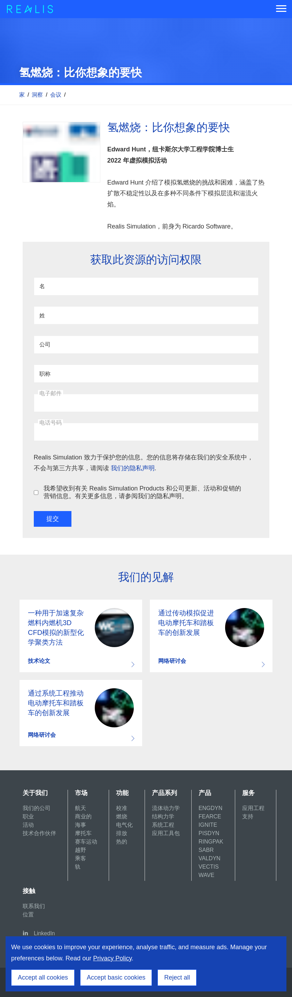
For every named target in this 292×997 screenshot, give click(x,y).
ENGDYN (210, 808)
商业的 (83, 816)
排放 (121, 833)
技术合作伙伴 (39, 833)
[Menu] (281, 9)
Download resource (81, 636)
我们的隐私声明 (133, 468)
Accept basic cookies (116, 977)
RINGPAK (211, 842)
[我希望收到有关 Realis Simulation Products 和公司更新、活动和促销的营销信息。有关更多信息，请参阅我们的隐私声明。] (36, 492)
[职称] (146, 374)
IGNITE (208, 825)
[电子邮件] (146, 403)
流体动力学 (166, 808)
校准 (121, 808)
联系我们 (34, 906)
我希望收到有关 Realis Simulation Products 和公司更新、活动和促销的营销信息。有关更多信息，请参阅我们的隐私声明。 (142, 492)
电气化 (124, 825)
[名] (146, 286)
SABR (206, 850)
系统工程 (163, 825)
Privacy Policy (112, 958)
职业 (28, 816)
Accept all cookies (43, 977)
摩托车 (83, 833)
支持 (247, 816)
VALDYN (210, 858)
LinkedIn (44, 933)
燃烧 (121, 816)
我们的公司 (37, 808)
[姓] (146, 315)
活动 (28, 825)
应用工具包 (166, 833)
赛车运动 (86, 842)
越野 (80, 850)
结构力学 (163, 816)
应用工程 (253, 808)
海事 (80, 825)
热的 (121, 842)
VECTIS (209, 867)
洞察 (37, 95)
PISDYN (209, 833)
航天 (80, 808)
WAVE (206, 875)
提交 (52, 518)
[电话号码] (146, 432)
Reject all (177, 977)
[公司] (146, 345)
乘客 (80, 858)
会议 (55, 95)
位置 (28, 914)
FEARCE (210, 816)
